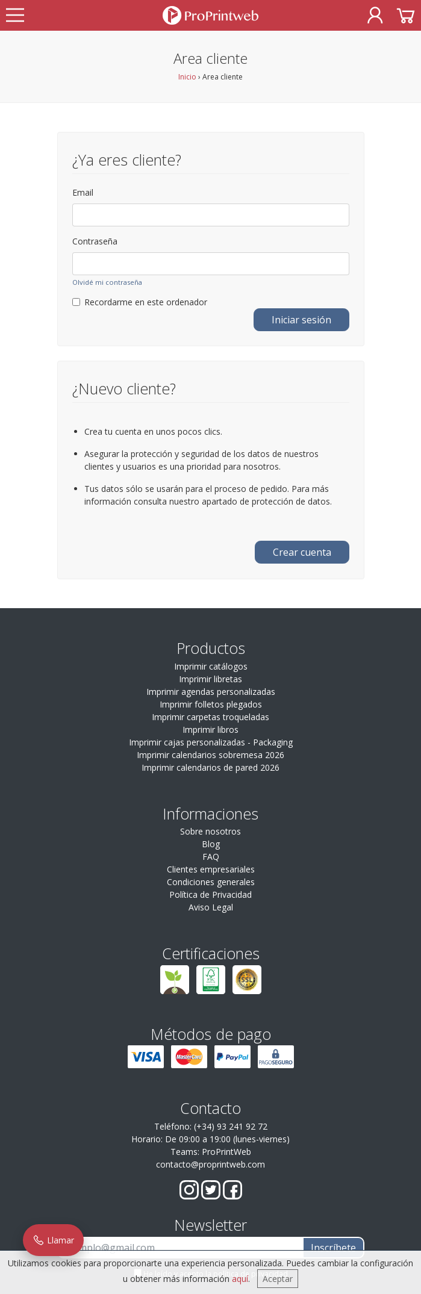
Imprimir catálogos (211, 666)
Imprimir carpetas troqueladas (210, 717)
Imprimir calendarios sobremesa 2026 (210, 755)
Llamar (53, 1240)
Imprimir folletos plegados (211, 704)
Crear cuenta (302, 552)
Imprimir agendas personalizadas (210, 691)
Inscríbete (333, 1247)
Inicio (187, 77)
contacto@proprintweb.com (210, 1164)
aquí (240, 1278)
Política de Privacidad (210, 894)
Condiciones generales (211, 882)
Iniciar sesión (301, 319)
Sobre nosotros (210, 831)
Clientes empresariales (211, 869)
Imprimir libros (210, 729)
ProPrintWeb (226, 1151)
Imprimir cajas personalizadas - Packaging (211, 742)
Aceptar (278, 1278)
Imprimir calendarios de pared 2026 (210, 767)
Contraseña (94, 241)
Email (82, 192)
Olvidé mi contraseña (107, 282)
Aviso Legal (211, 907)
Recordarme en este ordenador (139, 302)
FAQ (210, 856)
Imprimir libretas (210, 679)
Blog (211, 844)
